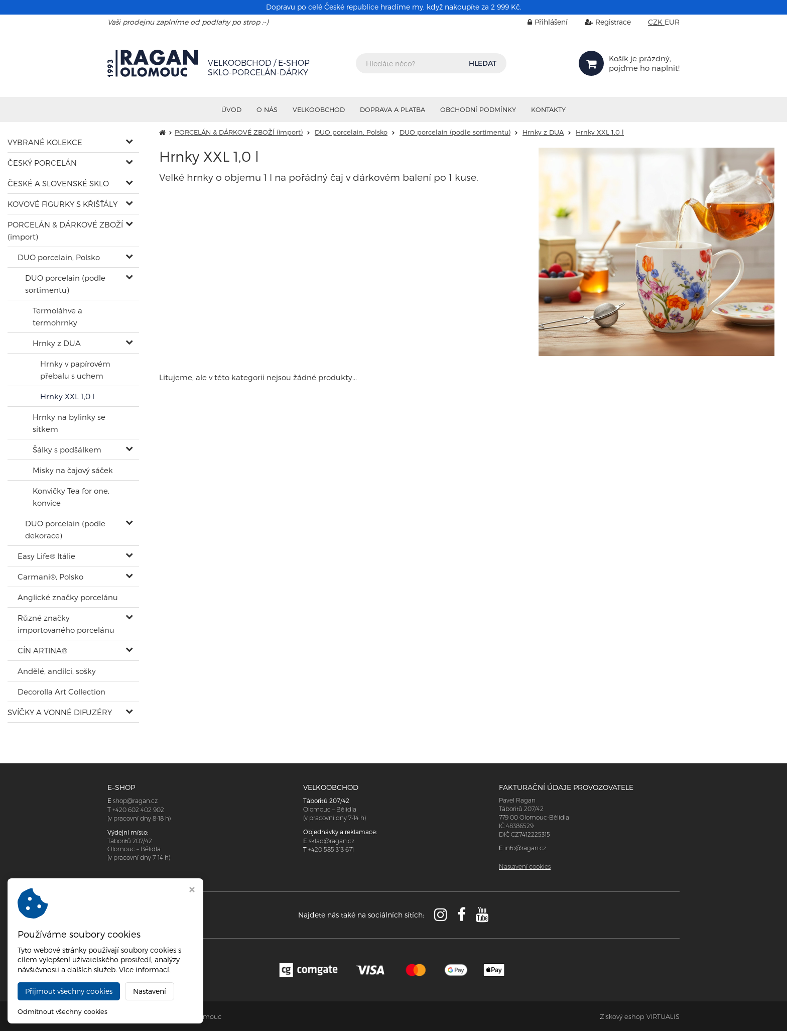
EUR (672, 22)
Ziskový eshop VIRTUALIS (640, 1016)
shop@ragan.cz (135, 801)
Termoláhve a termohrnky (57, 316)
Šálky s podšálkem (67, 449)
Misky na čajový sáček (73, 470)
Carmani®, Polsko (50, 576)
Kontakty (548, 109)
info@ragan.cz (525, 848)
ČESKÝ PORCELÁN (42, 162)
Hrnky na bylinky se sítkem (69, 422)
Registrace (600, 22)
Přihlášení (540, 22)
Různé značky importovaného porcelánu (66, 623)
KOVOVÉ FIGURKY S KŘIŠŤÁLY (62, 203)
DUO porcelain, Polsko (59, 257)
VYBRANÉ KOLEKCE (45, 142)
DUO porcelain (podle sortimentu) (65, 283)
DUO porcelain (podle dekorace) (65, 529)
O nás (267, 109)
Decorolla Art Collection (61, 691)
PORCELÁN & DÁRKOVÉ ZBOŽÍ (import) (65, 230)
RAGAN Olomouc (193, 1016)
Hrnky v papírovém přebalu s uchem (75, 369)
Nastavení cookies (525, 866)
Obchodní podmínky (478, 109)
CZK (656, 22)
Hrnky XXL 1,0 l (67, 396)
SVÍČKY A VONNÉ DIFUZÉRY (60, 712)
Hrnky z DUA (57, 343)
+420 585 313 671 (331, 849)
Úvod (231, 109)
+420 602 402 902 (138, 810)
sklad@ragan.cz (331, 841)
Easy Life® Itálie (46, 555)
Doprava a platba (392, 109)
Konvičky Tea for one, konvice (71, 496)
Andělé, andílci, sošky (57, 670)
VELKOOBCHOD (319, 109)
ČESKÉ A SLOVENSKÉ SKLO (58, 183)
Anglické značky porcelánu (68, 597)
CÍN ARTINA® (42, 650)
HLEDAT (482, 63)
